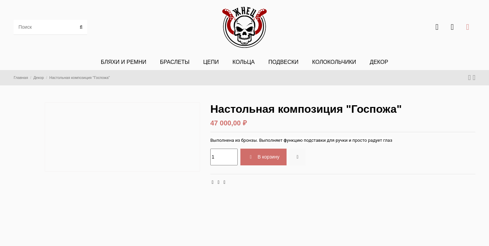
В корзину (263, 157)
